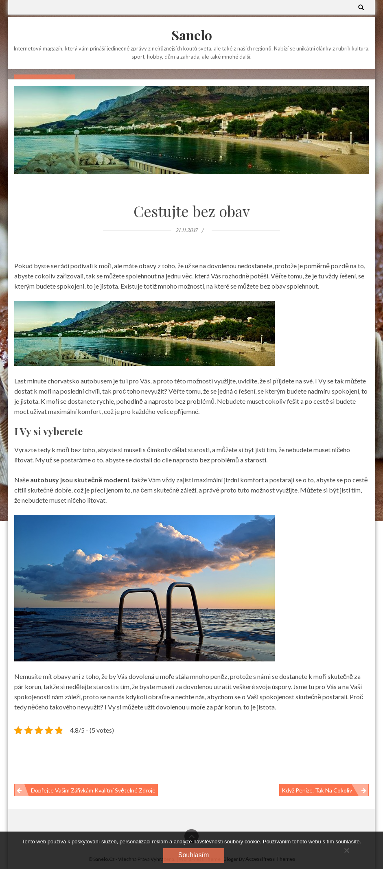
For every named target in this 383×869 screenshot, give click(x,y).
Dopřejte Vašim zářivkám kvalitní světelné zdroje (93, 790)
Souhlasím (193, 854)
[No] (346, 850)
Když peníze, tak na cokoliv (317, 790)
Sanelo (191, 35)
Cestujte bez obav (192, 211)
